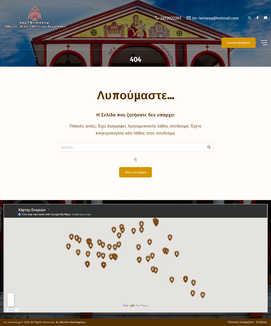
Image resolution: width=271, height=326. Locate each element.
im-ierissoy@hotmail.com (215, 17)
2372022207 (170, 17)
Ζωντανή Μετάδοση (238, 42)
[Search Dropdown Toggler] (249, 18)
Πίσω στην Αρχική (135, 172)
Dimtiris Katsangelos (72, 322)
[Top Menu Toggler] (264, 43)
